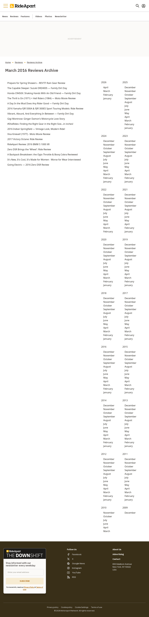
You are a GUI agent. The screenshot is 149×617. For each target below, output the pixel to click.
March (106, 91)
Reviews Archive (34, 62)
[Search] (137, 6)
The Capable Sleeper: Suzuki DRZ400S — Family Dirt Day (37, 88)
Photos (48, 16)
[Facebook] (74, 554)
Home (8, 62)
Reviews (14, 16)
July (126, 105)
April (105, 87)
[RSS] (71, 577)
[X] (70, 559)
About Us (117, 549)
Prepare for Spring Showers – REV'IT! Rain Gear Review (36, 83)
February (108, 94)
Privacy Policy (29, 587)
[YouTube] (74, 572)
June (127, 109)
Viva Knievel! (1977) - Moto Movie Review (28, 134)
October (129, 94)
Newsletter (61, 16)
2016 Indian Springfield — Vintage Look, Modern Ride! (36, 129)
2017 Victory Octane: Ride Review (25, 139)
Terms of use (96, 607)
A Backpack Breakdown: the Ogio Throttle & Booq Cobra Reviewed (42, 154)
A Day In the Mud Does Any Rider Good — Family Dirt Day (38, 103)
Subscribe (25, 581)
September (130, 98)
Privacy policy (52, 607)
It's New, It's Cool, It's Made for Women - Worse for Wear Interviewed (44, 159)
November (130, 91)
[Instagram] (74, 568)
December (130, 87)
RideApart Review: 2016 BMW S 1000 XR (28, 144)
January (107, 98)
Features (25, 16)
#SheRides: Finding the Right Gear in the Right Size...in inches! (40, 123)
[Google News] (76, 563)
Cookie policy (66, 607)
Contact (116, 559)
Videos (38, 16)
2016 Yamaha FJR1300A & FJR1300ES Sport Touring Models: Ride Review (45, 108)
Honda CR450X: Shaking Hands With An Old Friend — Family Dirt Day (44, 93)
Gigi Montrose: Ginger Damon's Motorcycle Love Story (36, 118)
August (128, 102)
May (127, 113)
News (5, 16)
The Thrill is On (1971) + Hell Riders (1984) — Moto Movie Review (41, 98)
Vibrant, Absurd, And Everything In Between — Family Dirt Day (40, 113)
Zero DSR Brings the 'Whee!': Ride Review (29, 149)
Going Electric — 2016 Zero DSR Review (28, 164)
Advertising (118, 554)
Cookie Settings (81, 607)
